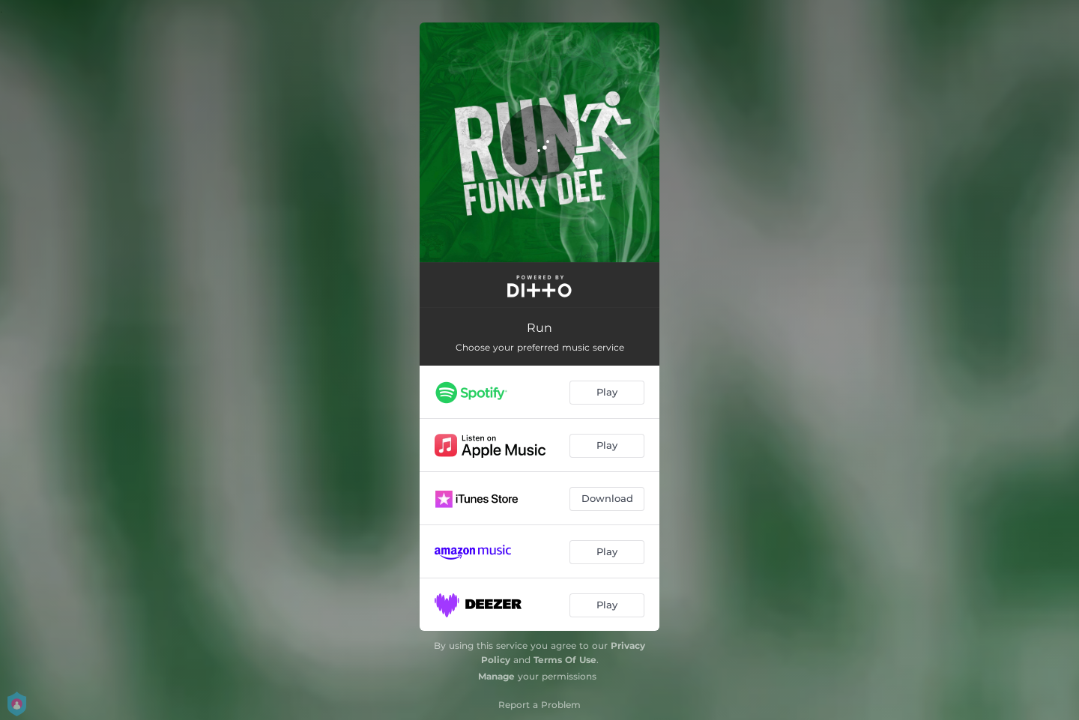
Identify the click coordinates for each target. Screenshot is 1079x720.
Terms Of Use (565, 659)
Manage (496, 676)
